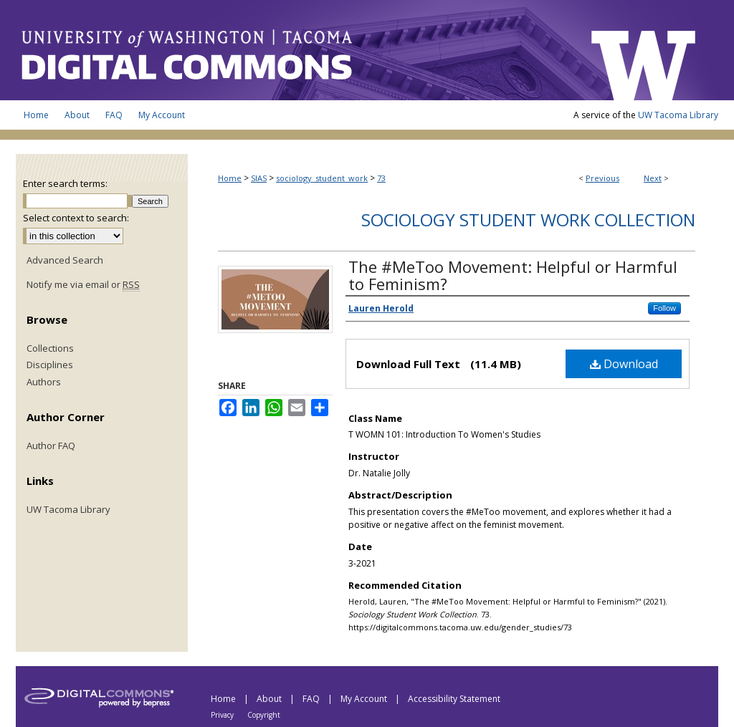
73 (381, 178)
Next (653, 178)
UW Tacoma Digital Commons (295, 50)
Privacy (223, 715)
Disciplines (50, 365)
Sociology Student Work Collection (528, 219)
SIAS (259, 178)
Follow (664, 308)
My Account (364, 699)
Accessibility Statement (454, 699)
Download (624, 364)
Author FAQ (51, 446)
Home (230, 178)
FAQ (312, 699)
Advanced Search (65, 260)
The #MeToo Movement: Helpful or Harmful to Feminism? (512, 275)
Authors (44, 382)
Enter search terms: (65, 183)
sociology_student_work (322, 178)
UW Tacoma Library (678, 115)
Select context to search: (76, 217)
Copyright (263, 715)
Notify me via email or (83, 285)
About (270, 699)
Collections (50, 349)
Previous (602, 178)
